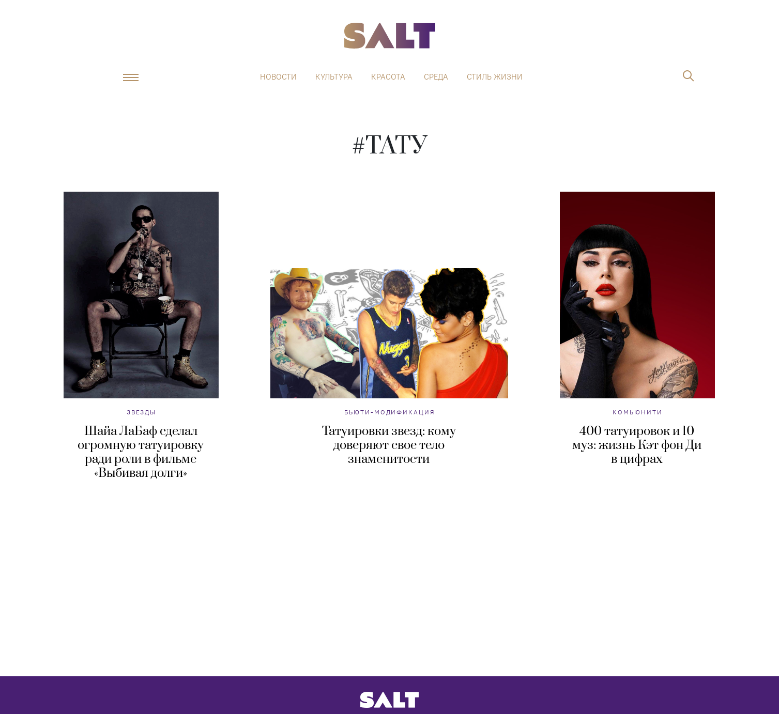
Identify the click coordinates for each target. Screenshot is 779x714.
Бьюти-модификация (389, 412)
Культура (334, 77)
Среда (436, 77)
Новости (278, 77)
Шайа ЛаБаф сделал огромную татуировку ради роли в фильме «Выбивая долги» (141, 452)
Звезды (142, 412)
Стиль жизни (495, 77)
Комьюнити (637, 412)
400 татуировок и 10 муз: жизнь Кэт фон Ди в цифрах (636, 445)
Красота (388, 77)
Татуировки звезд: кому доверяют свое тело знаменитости (389, 445)
